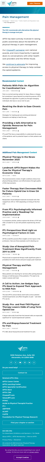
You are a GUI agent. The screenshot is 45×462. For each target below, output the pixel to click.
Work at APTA (32, 436)
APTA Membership (19, 436)
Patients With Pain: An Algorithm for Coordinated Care (20, 86)
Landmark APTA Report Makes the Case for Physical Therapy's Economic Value (21, 170)
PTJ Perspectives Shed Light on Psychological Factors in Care (19, 231)
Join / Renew (35, 3)
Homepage (5, 20)
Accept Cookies (22, 457)
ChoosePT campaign (15, 50)
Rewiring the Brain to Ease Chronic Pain (21, 107)
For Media (36, 433)
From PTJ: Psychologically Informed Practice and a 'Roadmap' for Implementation (22, 212)
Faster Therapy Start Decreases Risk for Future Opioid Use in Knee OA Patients (22, 191)
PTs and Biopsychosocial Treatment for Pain (21, 324)
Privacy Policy (7, 440)
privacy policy (34, 452)
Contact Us (22, 373)
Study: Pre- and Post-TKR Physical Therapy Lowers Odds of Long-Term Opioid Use (21, 307)
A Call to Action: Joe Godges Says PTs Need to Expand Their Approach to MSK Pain (21, 286)
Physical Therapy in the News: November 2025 (18, 158)
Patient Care (14, 20)
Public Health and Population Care (29, 20)
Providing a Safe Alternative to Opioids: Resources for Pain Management (19, 125)
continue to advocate (15, 64)
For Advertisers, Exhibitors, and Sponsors (16, 433)
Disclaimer (17, 440)
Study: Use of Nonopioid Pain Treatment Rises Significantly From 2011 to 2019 (21, 249)
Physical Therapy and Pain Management (16, 266)
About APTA (6, 436)
